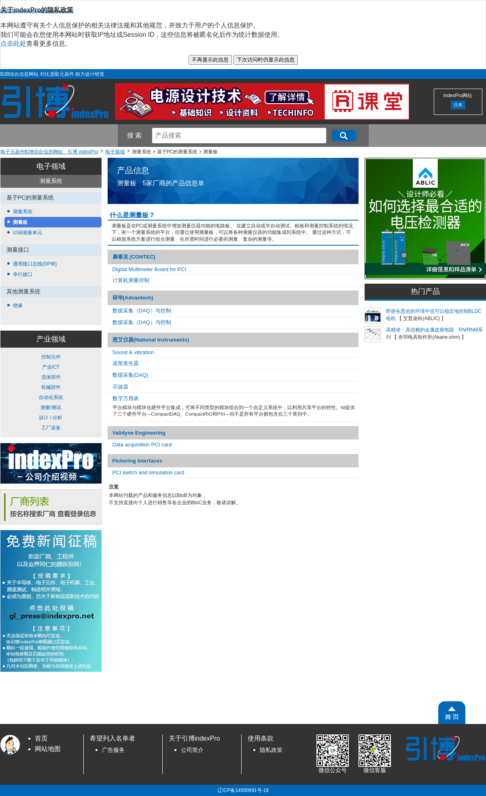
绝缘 (18, 305)
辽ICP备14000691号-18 (243, 790)
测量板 (20, 222)
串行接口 (22, 274)
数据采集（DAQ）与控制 (141, 311)
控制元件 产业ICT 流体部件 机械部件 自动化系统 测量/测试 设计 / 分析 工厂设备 (51, 392)
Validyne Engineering (139, 433)
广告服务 (113, 750)
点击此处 (13, 43)
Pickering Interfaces (137, 461)
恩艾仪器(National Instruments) (150, 340)
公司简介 (192, 750)
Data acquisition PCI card (142, 445)
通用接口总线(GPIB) (35, 264)
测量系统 (22, 211)
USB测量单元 (27, 233)
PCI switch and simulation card (148, 472)
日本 (458, 104)
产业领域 (51, 339)
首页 (41, 738)
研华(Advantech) (132, 298)
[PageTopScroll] (451, 712)
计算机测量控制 (130, 280)
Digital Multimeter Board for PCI (149, 269)
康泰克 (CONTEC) (133, 257)
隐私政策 (271, 750)
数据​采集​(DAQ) (130, 375)
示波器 (120, 387)
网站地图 (48, 748)
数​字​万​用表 (125, 398)
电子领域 (51, 166)
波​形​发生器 (125, 363)
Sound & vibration (133, 352)
